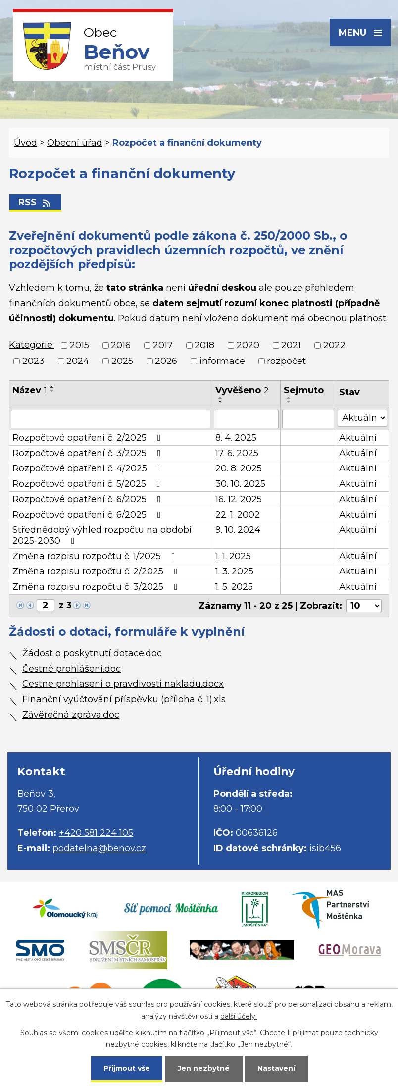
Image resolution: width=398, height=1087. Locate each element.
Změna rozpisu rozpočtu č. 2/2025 (97, 571)
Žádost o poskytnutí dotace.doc (92, 653)
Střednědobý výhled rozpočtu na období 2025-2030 (102, 535)
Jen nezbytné (204, 1068)
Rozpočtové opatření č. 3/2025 (88, 453)
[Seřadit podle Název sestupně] (52, 391)
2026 (166, 361)
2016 (121, 345)
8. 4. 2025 (235, 437)
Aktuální (358, 437)
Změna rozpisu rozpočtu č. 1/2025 (95, 556)
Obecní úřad (74, 142)
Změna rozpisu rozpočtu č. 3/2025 (97, 586)
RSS (35, 202)
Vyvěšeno (242, 390)
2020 (248, 345)
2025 (122, 361)
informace (222, 361)
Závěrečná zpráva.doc (70, 714)
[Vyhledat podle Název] (110, 419)
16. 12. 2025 (238, 499)
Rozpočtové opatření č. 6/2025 (88, 499)
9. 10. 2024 (237, 529)
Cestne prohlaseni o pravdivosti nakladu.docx (123, 683)
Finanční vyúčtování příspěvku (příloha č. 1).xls (124, 699)
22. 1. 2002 (237, 514)
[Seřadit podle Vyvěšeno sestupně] (220, 402)
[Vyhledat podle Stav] (362, 418)
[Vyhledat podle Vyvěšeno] (246, 419)
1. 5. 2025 (234, 586)
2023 (33, 361)
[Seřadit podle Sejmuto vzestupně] (289, 398)
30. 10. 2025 (240, 483)
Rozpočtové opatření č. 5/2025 (88, 483)
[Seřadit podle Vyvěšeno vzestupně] (220, 398)
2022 (334, 345)
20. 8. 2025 (238, 468)
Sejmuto (304, 390)
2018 (204, 345)
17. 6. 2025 (236, 453)
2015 (79, 345)
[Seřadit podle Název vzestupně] (52, 387)
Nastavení (276, 1068)
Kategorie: (31, 344)
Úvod (25, 142)
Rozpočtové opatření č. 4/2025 (88, 468)
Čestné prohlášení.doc (71, 668)
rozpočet (286, 361)
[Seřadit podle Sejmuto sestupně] (289, 402)
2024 (77, 361)
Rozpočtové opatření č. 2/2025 (88, 437)
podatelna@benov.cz (99, 848)
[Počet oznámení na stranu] (364, 605)
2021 (291, 345)
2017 (163, 345)
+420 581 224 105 (96, 833)
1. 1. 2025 (233, 556)
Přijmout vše (126, 1068)
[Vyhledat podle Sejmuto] (308, 419)
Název (29, 390)
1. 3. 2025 (234, 571)
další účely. (238, 1016)
